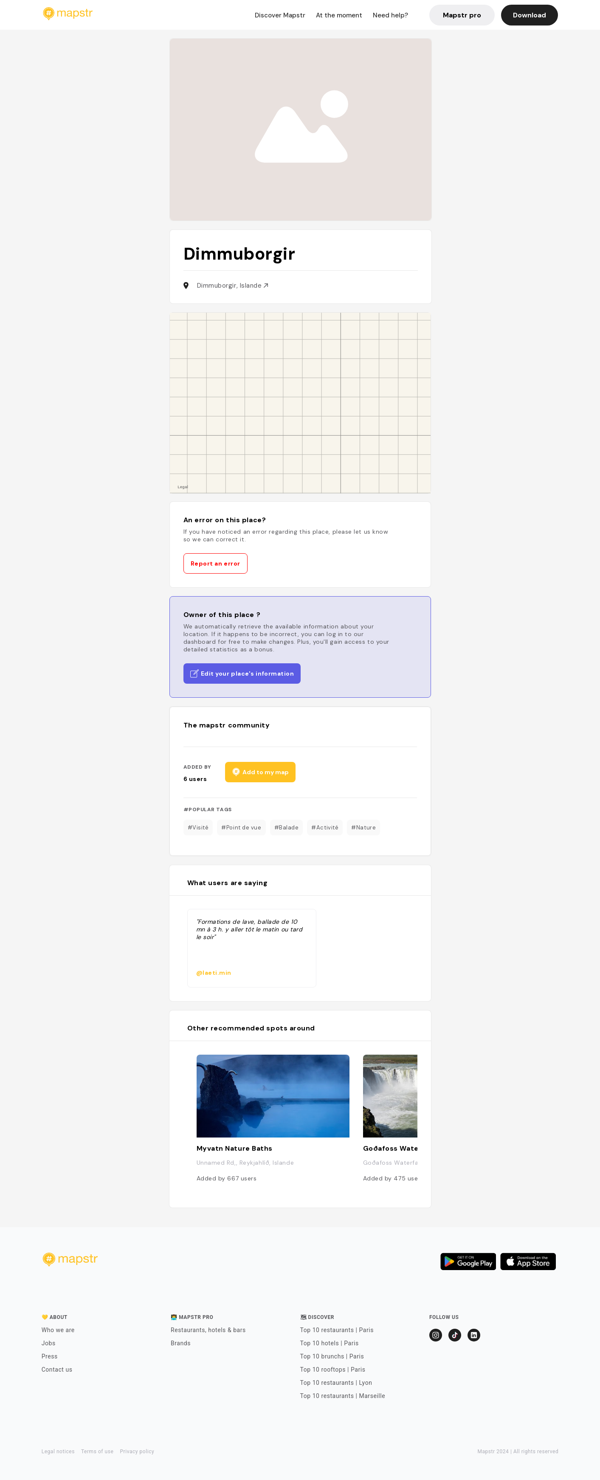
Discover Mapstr (280, 15)
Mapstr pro (462, 15)
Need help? (390, 15)
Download (529, 15)
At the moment (339, 15)
